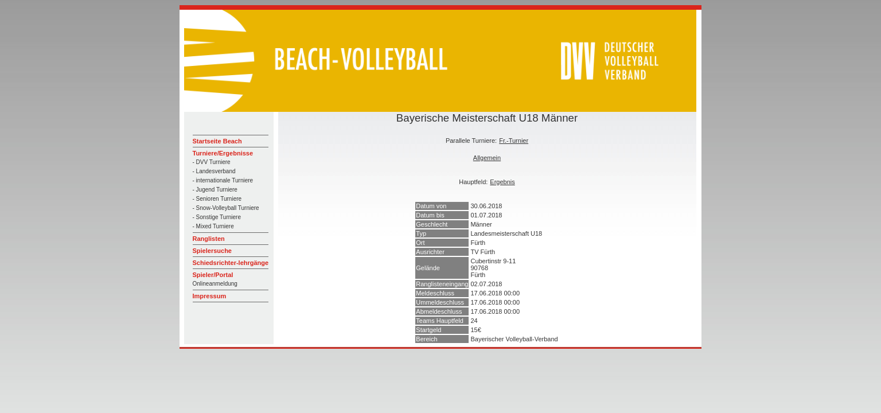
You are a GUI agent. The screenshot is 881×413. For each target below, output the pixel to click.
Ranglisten (209, 238)
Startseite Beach (217, 141)
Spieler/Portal (213, 274)
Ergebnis (502, 181)
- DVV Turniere (212, 162)
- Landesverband (214, 171)
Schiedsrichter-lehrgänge (231, 262)
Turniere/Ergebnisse (223, 153)
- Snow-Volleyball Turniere (226, 208)
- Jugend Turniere (215, 189)
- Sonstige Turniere (217, 217)
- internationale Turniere (223, 180)
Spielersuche (212, 250)
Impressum (210, 296)
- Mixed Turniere (213, 226)
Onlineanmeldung (215, 283)
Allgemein (487, 157)
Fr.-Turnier (513, 140)
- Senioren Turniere (217, 199)
